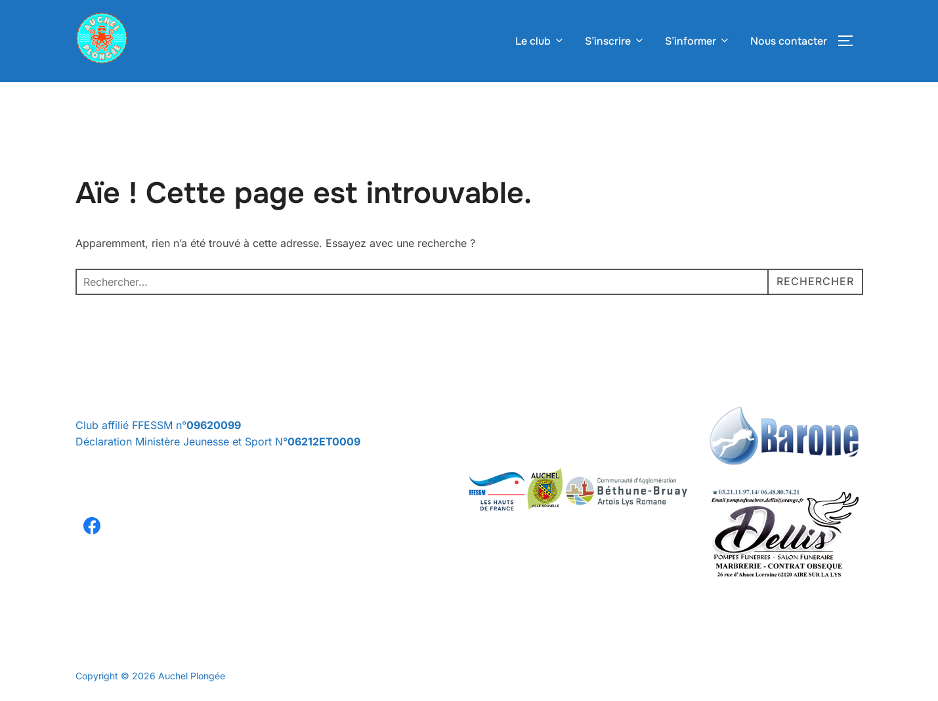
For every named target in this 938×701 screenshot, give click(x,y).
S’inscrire (615, 41)
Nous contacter (788, 41)
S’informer (698, 41)
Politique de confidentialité (132, 661)
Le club (540, 41)
